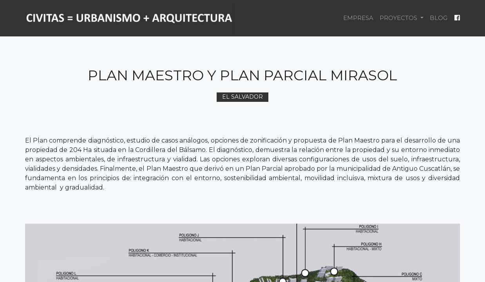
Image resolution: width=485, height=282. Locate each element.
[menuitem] (358, 18)
